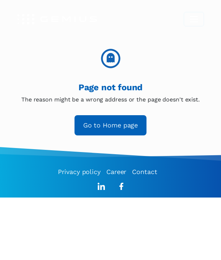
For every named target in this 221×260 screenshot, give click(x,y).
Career (116, 172)
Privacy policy (79, 172)
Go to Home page (110, 125)
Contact (144, 172)
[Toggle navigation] (194, 19)
